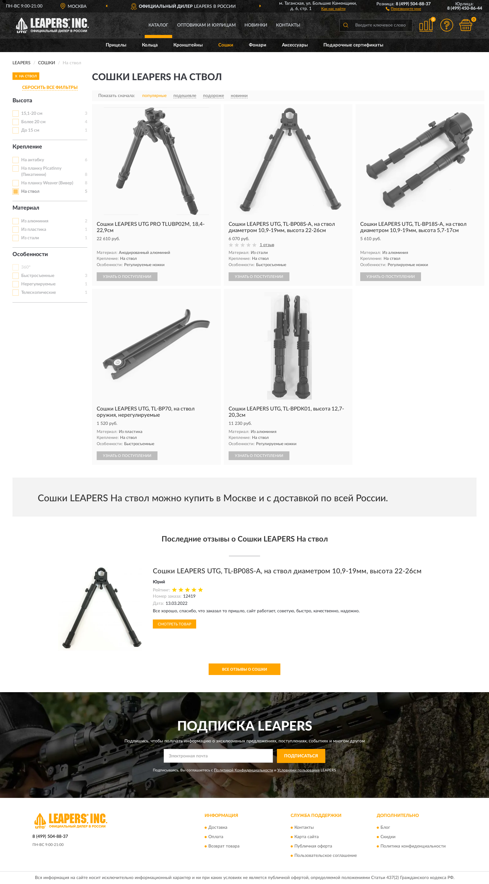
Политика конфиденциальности (413, 846)
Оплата (215, 837)
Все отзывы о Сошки (244, 669)
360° (26, 267)
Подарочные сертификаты (353, 45)
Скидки (387, 837)
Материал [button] (25, 208)
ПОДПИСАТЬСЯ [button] (301, 756)
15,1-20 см (31, 113)
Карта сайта (306, 837)
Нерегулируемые (38, 284)
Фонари (257, 45)
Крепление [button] (27, 147)
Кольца (150, 45)
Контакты (288, 25)
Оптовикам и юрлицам (206, 25)
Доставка (217, 828)
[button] (403, 8)
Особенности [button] (30, 254)
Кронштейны (188, 45)
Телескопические (38, 292)
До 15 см (30, 130)
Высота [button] (22, 101)
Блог (385, 828)
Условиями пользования (298, 770)
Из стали (30, 238)
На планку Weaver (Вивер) (47, 183)
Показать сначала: (116, 96)
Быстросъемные (37, 276)
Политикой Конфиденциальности (243, 770)
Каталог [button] (158, 25)
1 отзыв (267, 245)
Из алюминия (34, 221)
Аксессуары (295, 45)
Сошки (225, 45)
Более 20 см (33, 122)
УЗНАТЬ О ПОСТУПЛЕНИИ (127, 277)
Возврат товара (224, 846)
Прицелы (116, 45)
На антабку (32, 160)
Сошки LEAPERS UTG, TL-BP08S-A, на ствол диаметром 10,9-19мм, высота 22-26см (287, 571)
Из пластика (33, 229)
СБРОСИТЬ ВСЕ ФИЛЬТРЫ (50, 87)
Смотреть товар (174, 624)
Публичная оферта (313, 846)
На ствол (30, 191)
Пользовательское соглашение (325, 856)
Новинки (255, 25)
